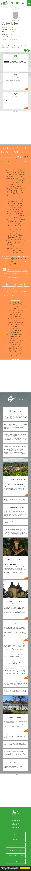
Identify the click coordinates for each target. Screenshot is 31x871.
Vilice (8, 247)
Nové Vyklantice (18, 212)
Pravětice (22, 219)
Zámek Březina (15, 328)
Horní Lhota (19, 192)
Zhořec (22, 253)
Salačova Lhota (12, 225)
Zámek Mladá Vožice (15, 311)
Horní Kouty (10, 192)
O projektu (15, 834)
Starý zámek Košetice (15, 340)
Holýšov (9, 190)
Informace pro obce (15, 845)
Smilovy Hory (13, 29)
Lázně (6, 291)
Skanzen (25, 273)
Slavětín (10, 229)
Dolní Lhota (19, 182)
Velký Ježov (10, 23)
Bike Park (23, 291)
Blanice (8, 174)
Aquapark (25, 270)
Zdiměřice (20, 251)
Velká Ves (20, 245)
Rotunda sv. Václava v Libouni (15, 334)
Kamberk (19, 198)
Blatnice (21, 174)
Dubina (11, 186)
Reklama (15, 839)
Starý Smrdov (11, 235)
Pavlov (20, 217)
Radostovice (4, 47)
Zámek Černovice (15, 350)
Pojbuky (15, 219)
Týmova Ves (12, 239)
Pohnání (8, 219)
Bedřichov (16, 170)
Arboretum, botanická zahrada (11, 281)
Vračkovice (20, 247)
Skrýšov (20, 227)
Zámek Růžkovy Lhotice (15, 338)
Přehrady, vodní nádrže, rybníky (15, 277)
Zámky (14, 284)
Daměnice (20, 180)
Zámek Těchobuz (15, 303)
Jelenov (20, 196)
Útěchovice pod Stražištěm (15, 241)
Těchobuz (19, 237)
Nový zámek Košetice (15, 342)
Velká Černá (10, 243)
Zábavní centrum (23, 295)
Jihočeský (12, 31)
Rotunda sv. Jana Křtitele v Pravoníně (15, 320)
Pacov (9, 217)
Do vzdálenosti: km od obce (12, 157)
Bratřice (15, 176)
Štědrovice (20, 235)
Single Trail (6, 295)
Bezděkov (21, 172)
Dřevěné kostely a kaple (9, 288)
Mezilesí (19, 206)
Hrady (8, 284)
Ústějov (19, 239)
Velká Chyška (19, 243)
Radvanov (20, 221)
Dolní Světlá (11, 184)
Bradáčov (9, 176)
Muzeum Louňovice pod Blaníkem (15, 325)
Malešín (19, 204)
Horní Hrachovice (18, 190)
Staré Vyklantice (15, 233)
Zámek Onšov (15, 346)
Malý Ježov (22, 45)
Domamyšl (19, 184)
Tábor (11, 34)
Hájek (16, 188)
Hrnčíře (9, 196)
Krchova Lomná (12, 202)
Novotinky (10, 213)
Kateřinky (11, 200)
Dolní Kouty (10, 182)
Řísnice (12, 223)
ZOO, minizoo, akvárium (14, 270)
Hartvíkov (22, 188)
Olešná (15, 215)
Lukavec (20, 202)
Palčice (15, 217)
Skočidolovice (12, 227)
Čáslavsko (14, 178)
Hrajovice (20, 194)
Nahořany (19, 210)
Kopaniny (19, 200)
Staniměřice (15, 231)
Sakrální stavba (15, 299)
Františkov (16, 45)
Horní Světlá (11, 194)
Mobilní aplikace (15, 850)
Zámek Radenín (15, 352)
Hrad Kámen (15, 336)
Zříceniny (21, 284)
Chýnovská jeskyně (15, 330)
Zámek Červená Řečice (15, 354)
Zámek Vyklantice (15, 315)
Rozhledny (24, 281)
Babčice (8, 170)
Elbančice (18, 186)
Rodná (18, 223)
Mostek (20, 208)
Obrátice (27, 45)
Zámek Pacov (15, 313)
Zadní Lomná (19, 249)
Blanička (15, 174)
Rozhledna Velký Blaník (15, 323)
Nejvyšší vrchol (14, 291)
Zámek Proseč (15, 332)
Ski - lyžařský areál (15, 273)
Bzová (8, 178)
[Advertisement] (15, 128)
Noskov (9, 212)
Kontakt (15, 861)
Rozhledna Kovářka (15, 317)
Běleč (22, 170)
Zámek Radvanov (15, 305)
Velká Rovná (11, 245)
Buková (22, 176)
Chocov (14, 180)
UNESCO (6, 273)
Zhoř (16, 253)
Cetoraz (21, 178)
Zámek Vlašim (15, 356)
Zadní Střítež (11, 251)
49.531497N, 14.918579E (16, 36)
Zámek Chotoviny (15, 348)
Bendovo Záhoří (11, 172)
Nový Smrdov (19, 213)
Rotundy (20, 288)
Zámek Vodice (15, 309)
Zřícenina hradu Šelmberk (15, 307)
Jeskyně (26, 288)
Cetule (8, 180)
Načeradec (11, 210)
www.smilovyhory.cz (12, 39)
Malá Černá (12, 204)
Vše (4, 270)
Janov (15, 196)
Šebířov (20, 225)
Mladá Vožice (12, 208)
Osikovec (21, 215)
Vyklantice (10, 249)
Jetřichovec (11, 198)
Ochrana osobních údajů (15, 856)
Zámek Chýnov (15, 344)
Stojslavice (10, 47)
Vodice (13, 247)
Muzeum (14, 295)
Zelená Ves (10, 253)
